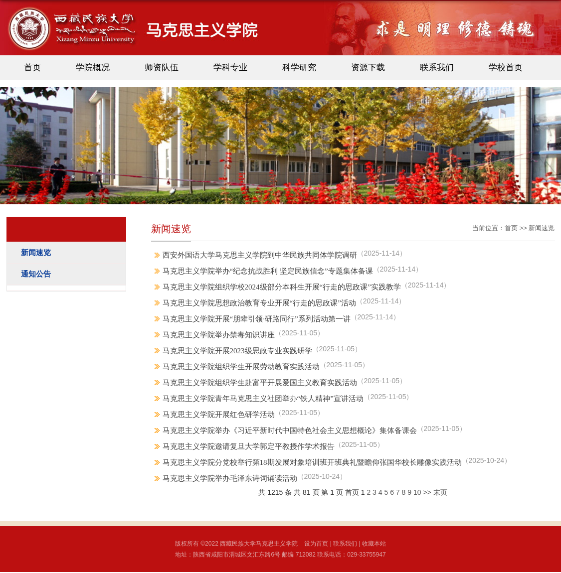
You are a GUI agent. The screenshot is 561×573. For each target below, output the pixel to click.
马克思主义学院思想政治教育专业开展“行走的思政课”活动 (259, 303)
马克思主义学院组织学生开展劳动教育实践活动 (241, 367)
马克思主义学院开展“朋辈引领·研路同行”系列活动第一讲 (257, 319)
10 (417, 492)
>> (427, 492)
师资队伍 (162, 67)
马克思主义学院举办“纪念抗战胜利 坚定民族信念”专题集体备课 (268, 271)
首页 (32, 67)
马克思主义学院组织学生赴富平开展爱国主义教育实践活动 (260, 383)
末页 (440, 492)
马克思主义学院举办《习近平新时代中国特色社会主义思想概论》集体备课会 (290, 430)
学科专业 (230, 67)
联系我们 (437, 67)
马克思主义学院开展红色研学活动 (219, 415)
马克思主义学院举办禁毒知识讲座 (219, 335)
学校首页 (506, 67)
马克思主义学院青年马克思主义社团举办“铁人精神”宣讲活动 (263, 399)
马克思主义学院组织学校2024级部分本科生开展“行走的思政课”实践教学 (282, 287)
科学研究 (299, 67)
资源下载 (368, 67)
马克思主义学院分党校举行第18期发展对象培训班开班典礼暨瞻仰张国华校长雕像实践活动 (312, 462)
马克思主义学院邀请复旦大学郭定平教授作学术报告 (249, 446)
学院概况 (93, 67)
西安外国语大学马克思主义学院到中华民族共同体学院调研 (260, 255)
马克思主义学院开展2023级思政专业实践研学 (237, 351)
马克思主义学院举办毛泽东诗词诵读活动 (230, 478)
